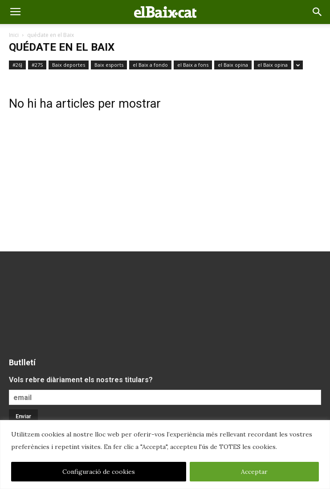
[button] (317, 12)
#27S (37, 64)
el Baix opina (233, 64)
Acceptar (254, 472)
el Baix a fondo (150, 64)
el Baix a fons (192, 64)
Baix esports (108, 64)
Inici (14, 35)
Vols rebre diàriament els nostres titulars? (81, 380)
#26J (17, 64)
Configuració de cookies (98, 472)
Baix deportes (68, 64)
